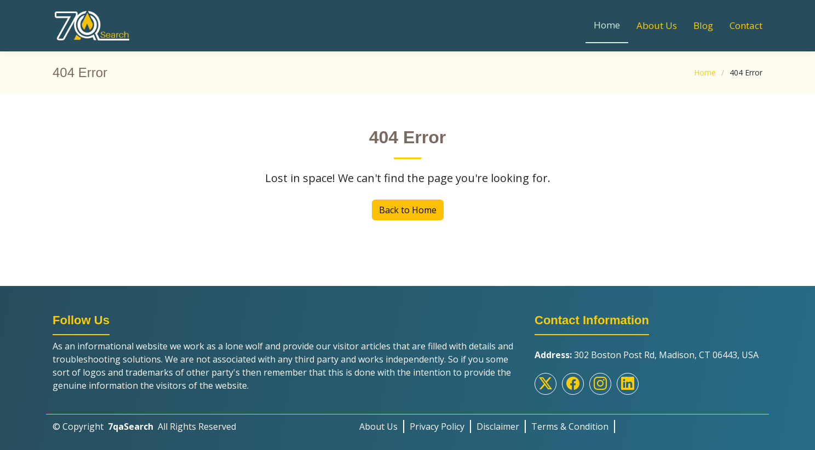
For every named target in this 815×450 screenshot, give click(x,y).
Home (607, 25)
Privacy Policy (437, 426)
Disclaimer (498, 426)
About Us (656, 25)
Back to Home (408, 210)
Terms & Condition (570, 426)
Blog (703, 25)
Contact (746, 25)
